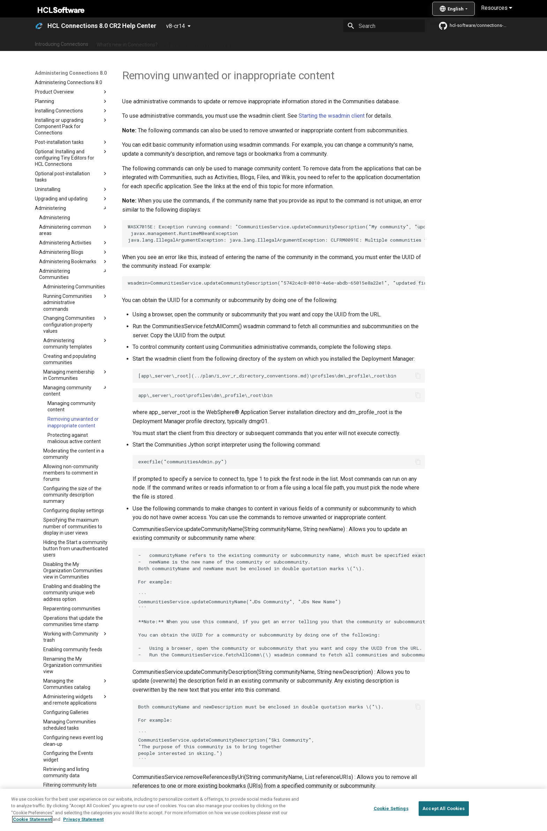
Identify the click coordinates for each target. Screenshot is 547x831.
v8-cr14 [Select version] (175, 26)
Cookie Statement (32, 819)
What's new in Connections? (127, 43)
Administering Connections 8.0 (199, 43)
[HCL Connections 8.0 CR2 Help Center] (39, 26)
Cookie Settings (391, 808)
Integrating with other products (333, 43)
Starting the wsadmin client (332, 115)
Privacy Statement (83, 819)
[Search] (384, 26)
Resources (496, 8)
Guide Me (385, 43)
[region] (273, 810)
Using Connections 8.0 (266, 43)
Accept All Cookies (443, 808)
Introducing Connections (61, 43)
